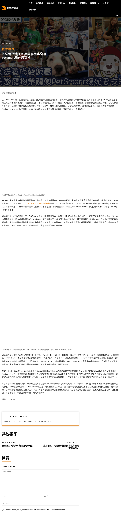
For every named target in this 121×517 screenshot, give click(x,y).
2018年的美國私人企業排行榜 (37, 203)
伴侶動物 (8, 48)
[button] (117, 14)
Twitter (116, 505)
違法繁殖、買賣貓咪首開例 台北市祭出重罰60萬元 (61, 407)
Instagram (104, 505)
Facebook (104, 501)
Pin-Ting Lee (20, 377)
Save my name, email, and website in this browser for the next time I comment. (35, 471)
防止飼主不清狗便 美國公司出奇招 (17, 406)
